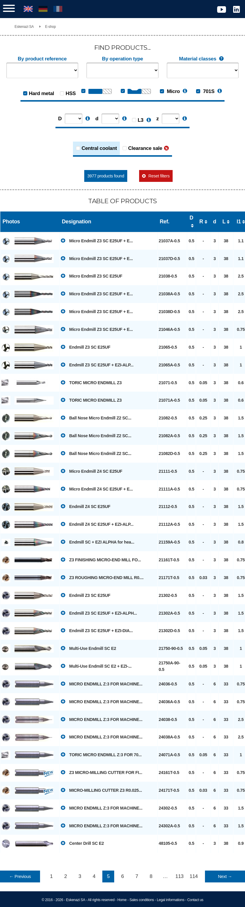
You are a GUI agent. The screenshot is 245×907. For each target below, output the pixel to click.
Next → (225, 876)
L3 (140, 120)
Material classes (203, 59)
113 (179, 876)
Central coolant (99, 148)
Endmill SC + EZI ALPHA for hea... (97, 541)
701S (205, 91)
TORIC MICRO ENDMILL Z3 (91, 382)
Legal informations (170, 900)
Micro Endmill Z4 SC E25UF (91, 471)
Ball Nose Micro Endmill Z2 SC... (96, 417)
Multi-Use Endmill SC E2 (88, 648)
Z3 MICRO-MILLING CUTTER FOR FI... (101, 772)
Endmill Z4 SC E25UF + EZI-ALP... (97, 524)
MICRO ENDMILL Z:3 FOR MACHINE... (101, 683)
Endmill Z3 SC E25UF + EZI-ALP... (97, 364)
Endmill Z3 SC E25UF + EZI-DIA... (97, 630)
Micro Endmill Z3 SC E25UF (91, 275)
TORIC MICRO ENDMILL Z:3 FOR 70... (101, 754)
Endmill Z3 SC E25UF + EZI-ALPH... (99, 613)
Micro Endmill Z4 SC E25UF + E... (97, 488)
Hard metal (41, 93)
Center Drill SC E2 (82, 843)
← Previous (20, 876)
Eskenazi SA (24, 27)
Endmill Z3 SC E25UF (85, 347)
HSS (71, 93)
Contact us (195, 900)
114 (194, 876)
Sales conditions (141, 900)
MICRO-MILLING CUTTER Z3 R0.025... (101, 790)
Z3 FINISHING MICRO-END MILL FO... (101, 559)
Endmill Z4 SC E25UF (85, 506)
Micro (170, 91)
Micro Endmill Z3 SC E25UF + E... (97, 240)
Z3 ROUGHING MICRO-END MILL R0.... (102, 577)
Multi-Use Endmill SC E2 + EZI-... (96, 666)
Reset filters (158, 176)
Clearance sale (145, 148)
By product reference (42, 59)
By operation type (122, 59)
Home (122, 900)
